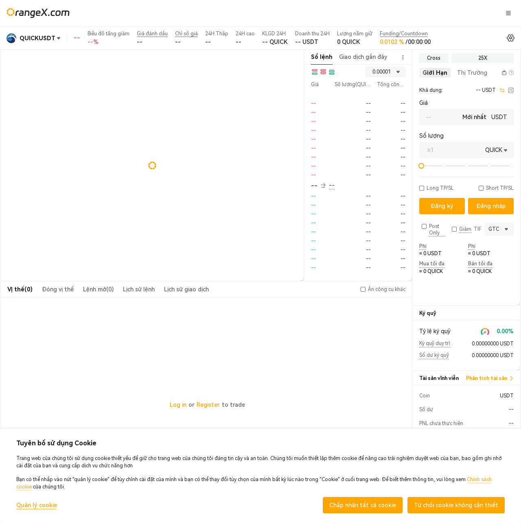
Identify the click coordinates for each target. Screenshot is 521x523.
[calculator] (510, 90)
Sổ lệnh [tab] (322, 57)
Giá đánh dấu (152, 34)
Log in (178, 404)
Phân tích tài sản (490, 378)
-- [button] (318, 186)
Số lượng (431, 135)
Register (208, 404)
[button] (495, 73)
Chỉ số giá (186, 34)
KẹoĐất (335, 12)
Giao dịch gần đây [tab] (363, 57)
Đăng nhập (402, 13)
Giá (423, 103)
